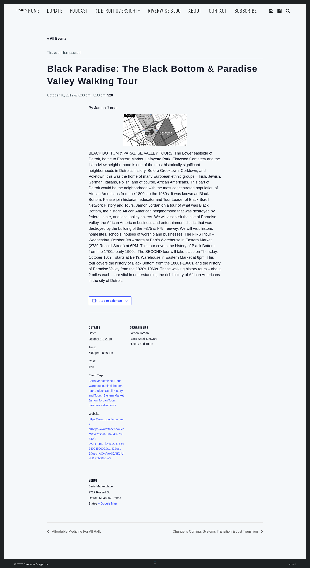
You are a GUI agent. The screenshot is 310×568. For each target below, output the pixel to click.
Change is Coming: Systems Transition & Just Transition (216, 531)
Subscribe (246, 10)
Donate (54, 10)
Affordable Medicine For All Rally (76, 531)
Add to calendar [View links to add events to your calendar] (111, 300)
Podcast (79, 10)
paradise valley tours (102, 405)
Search (288, 11)
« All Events (56, 38)
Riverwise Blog (164, 10)
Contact (218, 10)
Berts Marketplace (101, 381)
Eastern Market (113, 395)
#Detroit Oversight (117, 10)
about (195, 10)
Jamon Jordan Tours (102, 400)
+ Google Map (107, 503)
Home (33, 10)
